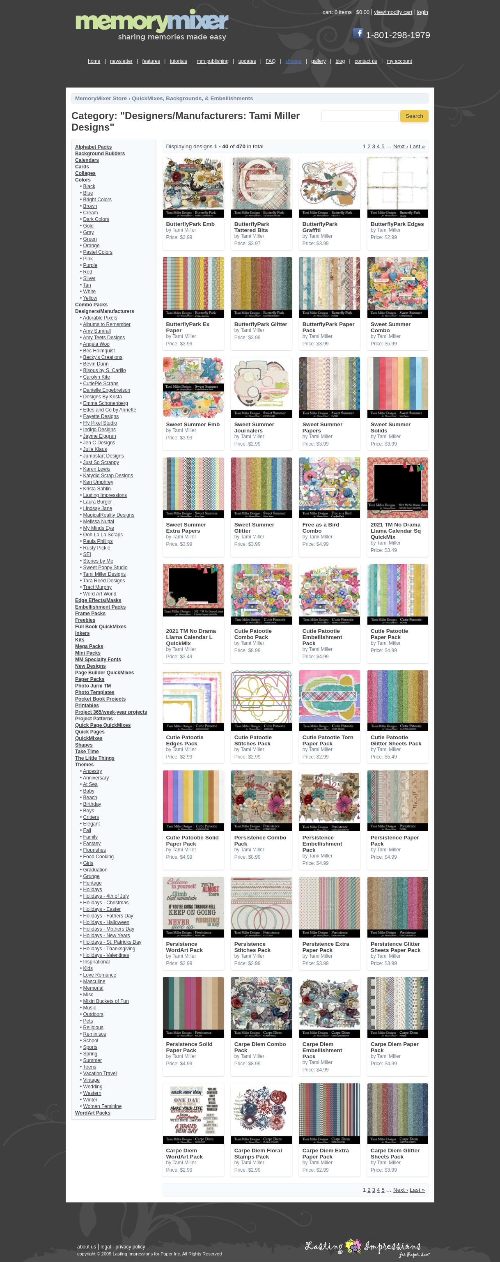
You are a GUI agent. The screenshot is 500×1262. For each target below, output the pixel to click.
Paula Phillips (98, 541)
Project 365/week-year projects (111, 712)
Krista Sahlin (97, 489)
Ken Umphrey (98, 482)
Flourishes (94, 850)
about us (86, 1247)
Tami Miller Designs (104, 574)
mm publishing (213, 61)
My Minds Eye (98, 528)
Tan (87, 285)
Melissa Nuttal (98, 521)
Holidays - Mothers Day (109, 929)
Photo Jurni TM (93, 686)
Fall (87, 830)
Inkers (82, 633)
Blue (88, 193)
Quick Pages (90, 732)
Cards (82, 167)
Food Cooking (98, 857)
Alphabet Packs (93, 147)
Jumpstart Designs (103, 456)
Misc (88, 995)
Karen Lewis (96, 469)
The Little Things (95, 758)
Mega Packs (89, 646)
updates (247, 61)
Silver (89, 278)
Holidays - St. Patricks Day (112, 942)
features (151, 61)
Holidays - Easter (102, 909)
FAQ (270, 61)
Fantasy (92, 843)
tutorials (178, 61)
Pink (88, 259)
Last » (417, 146)
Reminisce (94, 1034)
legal (106, 1247)
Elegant (91, 824)
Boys (88, 811)
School (91, 1041)
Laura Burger (97, 502)
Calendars (87, 160)
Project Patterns (94, 719)
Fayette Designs (101, 416)
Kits (80, 640)
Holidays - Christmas (106, 903)
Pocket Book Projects (100, 699)
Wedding (93, 1087)
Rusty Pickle (96, 548)
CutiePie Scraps (101, 383)
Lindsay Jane (97, 508)
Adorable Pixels (100, 318)
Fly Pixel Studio (100, 423)
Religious (93, 1027)
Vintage (91, 1080)
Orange (91, 245)
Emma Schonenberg (105, 403)
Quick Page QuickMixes (103, 725)
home (94, 61)
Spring (90, 1054)
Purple (90, 265)
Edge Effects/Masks (98, 600)
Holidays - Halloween (106, 922)
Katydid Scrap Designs (108, 475)
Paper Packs (89, 679)
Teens (89, 1067)
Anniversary (96, 778)
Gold (88, 226)
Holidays (92, 889)
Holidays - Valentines (106, 955)
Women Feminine (102, 1106)
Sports (90, 1047)
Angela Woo (96, 344)
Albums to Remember (107, 324)
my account (399, 61)
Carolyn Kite (96, 377)
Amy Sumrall (97, 331)
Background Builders (100, 153)
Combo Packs (91, 305)
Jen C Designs (99, 443)
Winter (90, 1100)
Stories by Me (98, 561)
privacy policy (130, 1247)
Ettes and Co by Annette (109, 410)
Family (90, 837)
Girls (88, 863)
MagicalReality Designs (109, 515)
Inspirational (96, 962)
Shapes (84, 745)
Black (89, 186)
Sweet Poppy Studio (105, 567)
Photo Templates (95, 692)
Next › (400, 146)
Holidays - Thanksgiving (109, 949)
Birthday (92, 804)
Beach (90, 797)
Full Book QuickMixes (100, 627)
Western (92, 1093)
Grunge (91, 876)
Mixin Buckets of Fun (106, 1001)
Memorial (93, 988)
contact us (366, 61)
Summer (92, 1060)
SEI (87, 554)
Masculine (94, 981)
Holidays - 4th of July (106, 896)
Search (414, 116)
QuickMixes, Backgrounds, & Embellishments (192, 98)
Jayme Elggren (99, 436)
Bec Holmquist (99, 351)
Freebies (85, 620)
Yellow (90, 298)
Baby (88, 791)
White (89, 291)
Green (90, 239)
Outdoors (93, 1014)
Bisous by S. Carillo (104, 370)
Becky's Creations (103, 357)
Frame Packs (90, 613)
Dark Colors (96, 219)
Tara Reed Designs (104, 581)
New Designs (90, 666)
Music (89, 1008)
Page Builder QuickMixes (104, 673)
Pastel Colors (97, 252)
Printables (87, 705)
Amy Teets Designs (104, 337)
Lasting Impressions (105, 495)
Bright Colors (97, 199)
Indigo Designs (99, 429)
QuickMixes (89, 738)
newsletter (121, 61)
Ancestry (92, 771)
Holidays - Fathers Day (108, 916)
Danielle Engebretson (107, 390)
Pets (88, 1021)
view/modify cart (393, 12)
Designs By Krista (102, 397)
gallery (318, 61)
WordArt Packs (92, 1113)
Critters (91, 817)
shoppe (293, 61)
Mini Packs (88, 653)
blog (340, 61)
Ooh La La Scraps (103, 535)
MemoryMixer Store (101, 98)
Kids (88, 968)
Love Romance (100, 975)
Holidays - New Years (106, 935)
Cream (90, 213)
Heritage (92, 883)
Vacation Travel (100, 1073)
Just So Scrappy (101, 462)
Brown (90, 206)
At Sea (90, 784)
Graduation (95, 870)
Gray (88, 232)
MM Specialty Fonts (98, 659)
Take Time (87, 751)
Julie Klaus (95, 449)
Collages (85, 173)
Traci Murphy (97, 587)
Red (87, 272)
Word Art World (100, 594)
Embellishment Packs (100, 607)
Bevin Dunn (96, 364)
